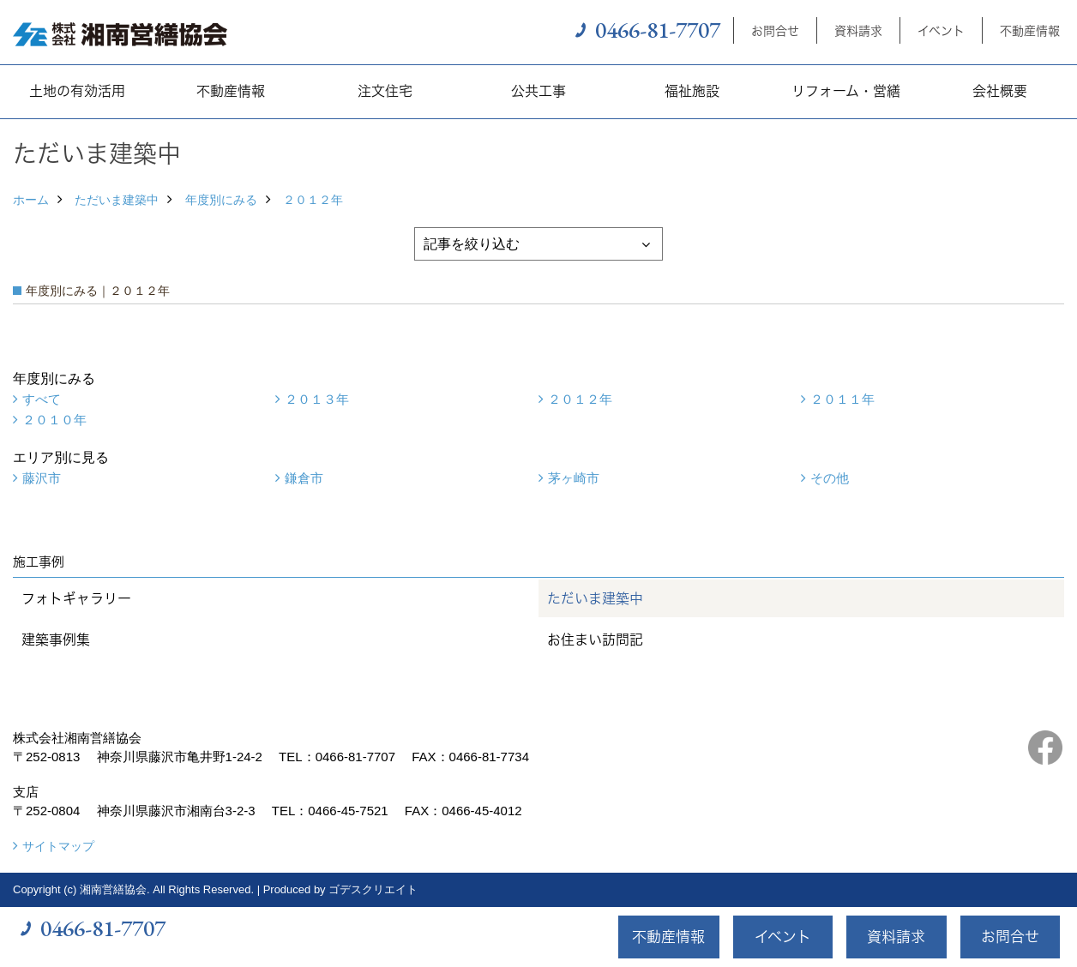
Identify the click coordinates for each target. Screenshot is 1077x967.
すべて (41, 399)
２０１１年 (842, 399)
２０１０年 (54, 419)
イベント (941, 30)
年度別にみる (221, 200)
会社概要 (999, 90)
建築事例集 (55, 639)
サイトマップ (58, 846)
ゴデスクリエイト (373, 889)
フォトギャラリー (76, 598)
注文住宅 (385, 90)
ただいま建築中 (117, 200)
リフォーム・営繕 (845, 90)
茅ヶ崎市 (573, 478)
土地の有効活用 (77, 90)
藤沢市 (41, 478)
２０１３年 (317, 399)
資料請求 (858, 30)
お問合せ (775, 30)
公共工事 (538, 90)
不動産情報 (1030, 30)
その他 (829, 478)
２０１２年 (313, 200)
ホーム (31, 200)
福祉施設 (692, 90)
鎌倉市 (304, 478)
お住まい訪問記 (595, 639)
